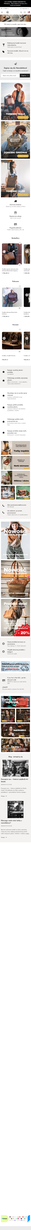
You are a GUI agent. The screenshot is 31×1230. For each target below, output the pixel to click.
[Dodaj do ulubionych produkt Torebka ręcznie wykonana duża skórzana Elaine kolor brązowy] (20, 243)
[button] (15, 239)
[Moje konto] (24, 8)
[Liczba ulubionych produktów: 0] (25, 12)
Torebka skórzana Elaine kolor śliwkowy (9, 313)
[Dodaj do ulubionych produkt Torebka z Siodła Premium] (20, 329)
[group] (15, 18)
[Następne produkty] (26, 252)
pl (2, 8)
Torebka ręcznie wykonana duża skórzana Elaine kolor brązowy (10, 269)
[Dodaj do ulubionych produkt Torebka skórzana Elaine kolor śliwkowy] (20, 286)
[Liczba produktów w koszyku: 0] (28, 12)
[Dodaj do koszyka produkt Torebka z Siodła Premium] (19, 351)
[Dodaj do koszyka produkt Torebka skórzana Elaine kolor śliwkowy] (19, 308)
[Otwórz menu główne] (2, 12)
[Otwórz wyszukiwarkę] (21, 12)
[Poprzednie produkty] (4, 252)
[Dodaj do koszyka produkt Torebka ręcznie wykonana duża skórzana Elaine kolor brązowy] (19, 264)
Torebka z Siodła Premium (8, 355)
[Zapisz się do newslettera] (10, 75)
